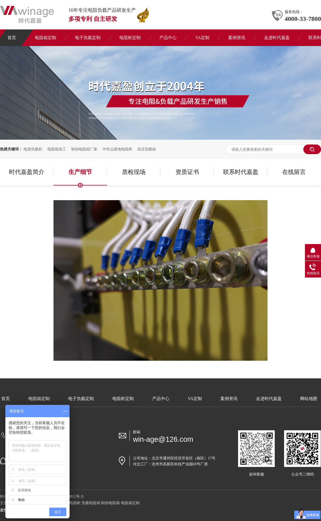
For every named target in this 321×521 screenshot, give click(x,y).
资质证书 (187, 172)
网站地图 (308, 398)
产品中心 (160, 398)
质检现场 (134, 172)
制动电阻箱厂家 (84, 149)
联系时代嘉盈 (240, 172)
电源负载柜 (33, 149)
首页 (5, 398)
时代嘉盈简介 (26, 172)
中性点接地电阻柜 (117, 149)
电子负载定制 (81, 398)
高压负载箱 (146, 149)
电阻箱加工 (56, 149)
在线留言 (294, 172)
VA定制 (195, 398)
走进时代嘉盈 (269, 398)
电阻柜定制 (123, 398)
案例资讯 (229, 398)
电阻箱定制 (39, 398)
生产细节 (80, 172)
